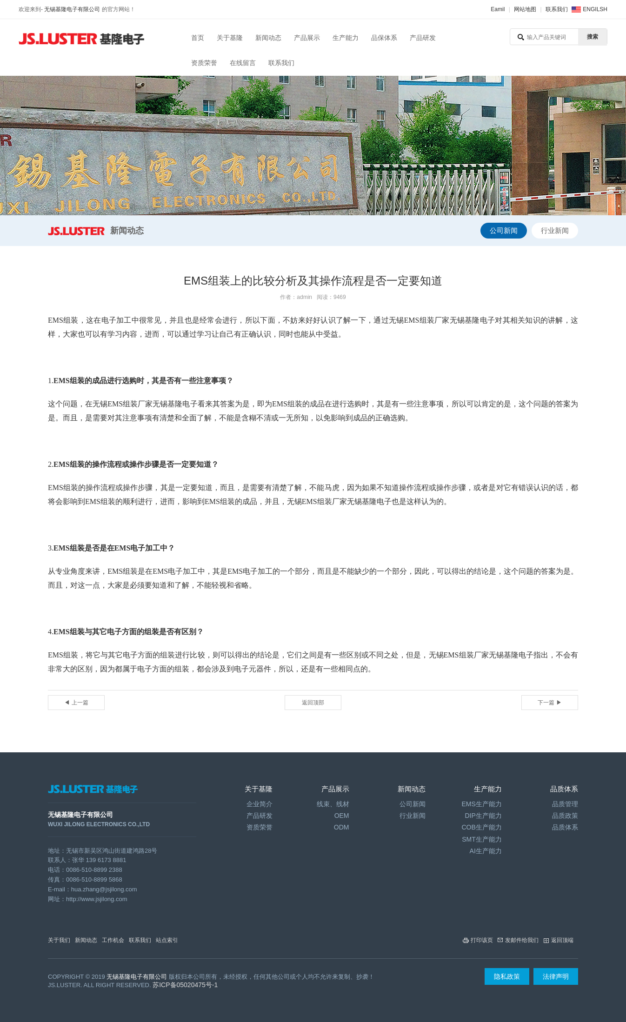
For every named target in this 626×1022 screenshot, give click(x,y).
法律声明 (556, 976)
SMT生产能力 (482, 839)
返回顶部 (313, 702)
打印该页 (482, 940)
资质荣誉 (204, 62)
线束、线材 (333, 804)
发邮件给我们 (522, 940)
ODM (341, 827)
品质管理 (565, 804)
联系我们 (557, 9)
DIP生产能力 (483, 815)
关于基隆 (230, 37)
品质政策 (565, 815)
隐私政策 (507, 976)
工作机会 (113, 940)
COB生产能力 (481, 827)
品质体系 (565, 827)
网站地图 (525, 9)
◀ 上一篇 (76, 702)
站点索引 (167, 940)
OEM (341, 815)
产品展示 (307, 37)
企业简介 (259, 804)
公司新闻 (504, 230)
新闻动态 (268, 37)
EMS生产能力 (481, 804)
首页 (197, 37)
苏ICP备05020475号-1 (185, 985)
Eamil (498, 9)
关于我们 (59, 940)
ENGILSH (595, 9)
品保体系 (384, 37)
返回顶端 (562, 940)
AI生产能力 (486, 851)
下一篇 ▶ (549, 702)
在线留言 (243, 62)
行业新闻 (555, 230)
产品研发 (423, 37)
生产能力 (346, 37)
